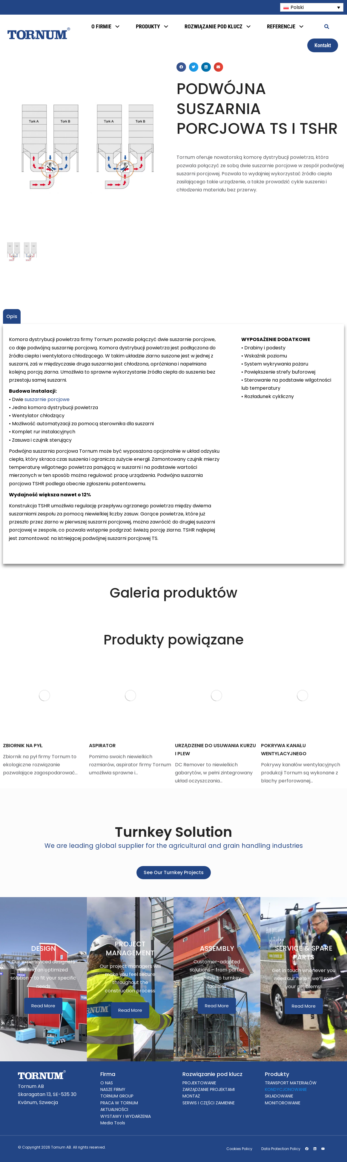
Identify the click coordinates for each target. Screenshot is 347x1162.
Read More (43, 1006)
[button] (181, 67)
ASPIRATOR (102, 745)
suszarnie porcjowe (47, 399)
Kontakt (322, 45)
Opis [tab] (11, 316)
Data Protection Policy (280, 1148)
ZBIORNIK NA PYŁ (23, 745)
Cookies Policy (239, 1148)
